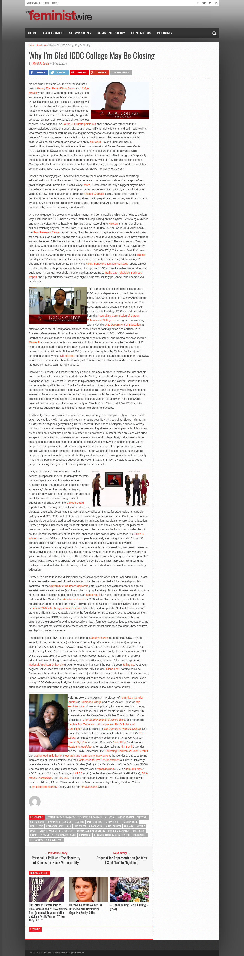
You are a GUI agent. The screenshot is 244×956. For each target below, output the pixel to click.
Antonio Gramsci (94, 193)
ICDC (69, 826)
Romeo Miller (139, 835)
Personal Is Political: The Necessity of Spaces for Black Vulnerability (56, 860)
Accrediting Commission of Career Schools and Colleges (74, 817)
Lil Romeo (128, 826)
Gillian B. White (113, 821)
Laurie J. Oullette (73, 124)
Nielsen (113, 223)
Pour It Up (120, 742)
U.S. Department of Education (123, 324)
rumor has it (93, 594)
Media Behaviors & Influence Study (107, 263)
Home (32, 33)
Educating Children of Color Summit (126, 751)
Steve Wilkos (36, 839)
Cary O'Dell (142, 817)
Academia (41, 45)
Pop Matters (85, 835)
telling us (128, 664)
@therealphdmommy (44, 786)
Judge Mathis (95, 826)
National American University (46, 664)
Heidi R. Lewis (40, 63)
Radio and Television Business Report (112, 835)
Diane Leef (112, 669)
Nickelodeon (67, 355)
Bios (46, 2)
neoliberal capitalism (118, 830)
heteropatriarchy (54, 826)
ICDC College (80, 826)
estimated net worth (73, 599)
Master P (34, 342)
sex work (95, 141)
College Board (75, 502)
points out (90, 124)
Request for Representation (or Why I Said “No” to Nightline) (122, 860)
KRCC (78, 773)
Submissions (80, 33)
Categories (53, 33)
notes (86, 185)
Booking (164, 33)
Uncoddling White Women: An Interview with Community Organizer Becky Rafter (85, 909)
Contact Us (141, 33)
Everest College (94, 821)
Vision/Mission (34, 2)
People (55, 2)
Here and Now (133, 768)
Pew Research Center (46, 232)
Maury (33, 830)
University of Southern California (68, 585)
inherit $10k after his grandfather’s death (57, 608)
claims (141, 254)
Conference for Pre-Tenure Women (98, 760)
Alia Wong (109, 817)
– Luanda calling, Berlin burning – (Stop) (129, 907)
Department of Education (60, 821)
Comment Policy (111, 33)
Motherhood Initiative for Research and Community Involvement (71, 755)
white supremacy (54, 839)
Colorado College (91, 702)
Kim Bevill (126, 746)
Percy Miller (46, 835)
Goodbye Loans (99, 637)
